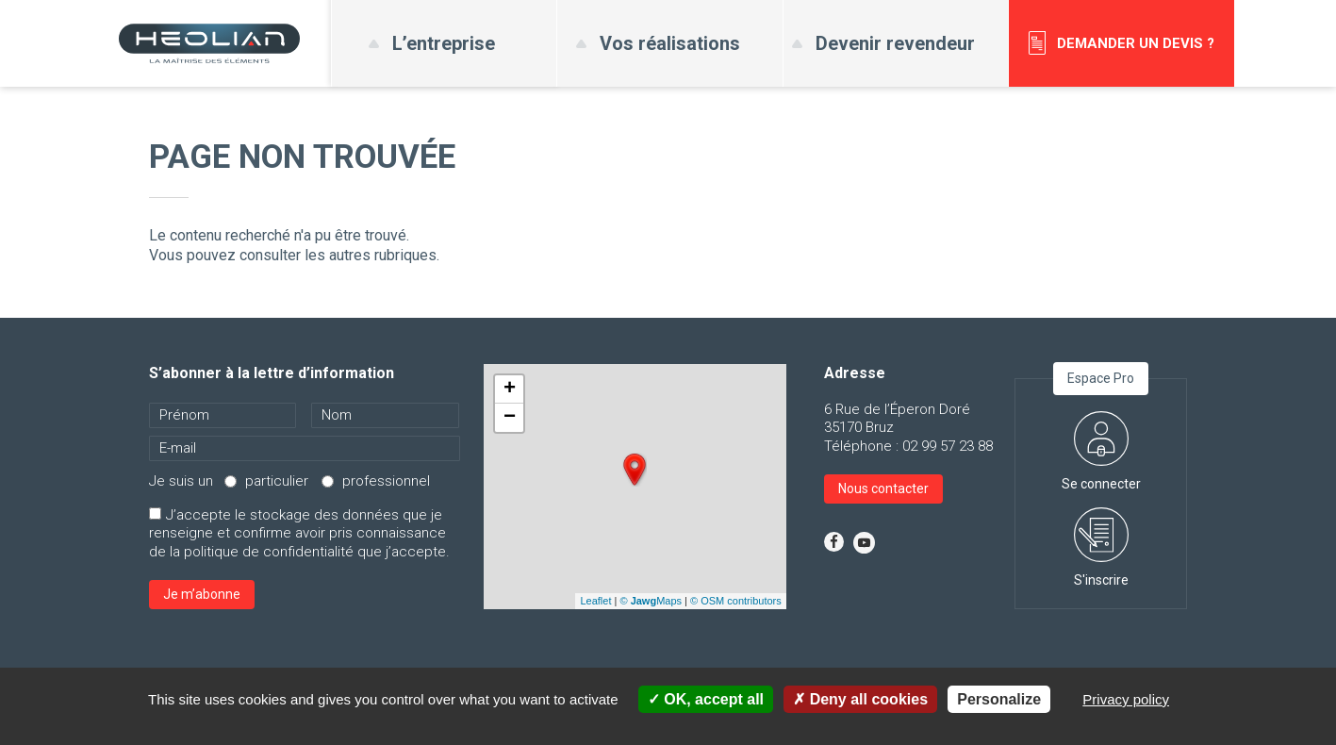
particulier (276, 480)
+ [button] (509, 389)
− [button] (509, 418)
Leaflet (595, 600)
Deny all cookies (860, 699)
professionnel (386, 480)
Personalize (999, 699)
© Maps (650, 600)
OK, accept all (706, 699)
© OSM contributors (736, 600)
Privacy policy (1125, 699)
